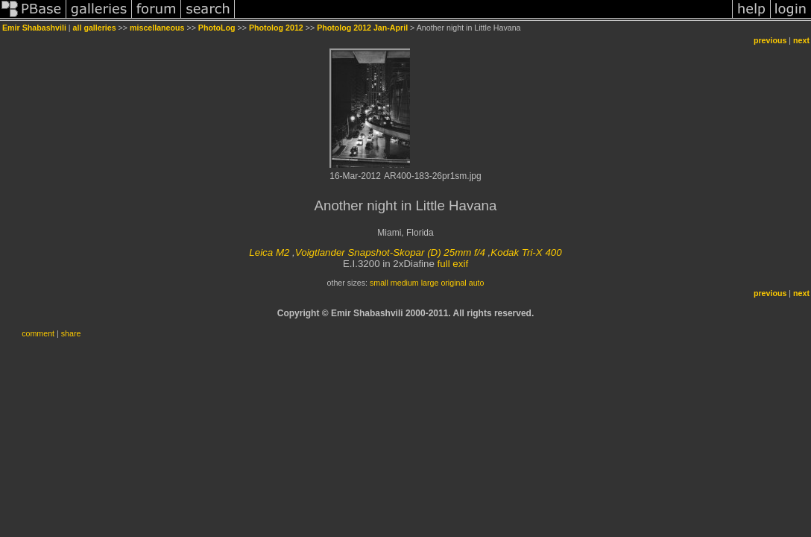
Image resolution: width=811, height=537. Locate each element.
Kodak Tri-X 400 (525, 252)
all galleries (94, 27)
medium (405, 282)
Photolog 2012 (276, 27)
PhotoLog (217, 27)
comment (38, 333)
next (801, 40)
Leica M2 (269, 252)
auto (477, 282)
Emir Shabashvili (34, 27)
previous (770, 40)
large (430, 282)
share (71, 333)
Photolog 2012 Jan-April (362, 27)
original (453, 282)
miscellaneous (157, 27)
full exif (453, 263)
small (379, 282)
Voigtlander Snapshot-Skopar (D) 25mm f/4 (390, 252)
